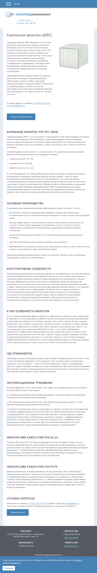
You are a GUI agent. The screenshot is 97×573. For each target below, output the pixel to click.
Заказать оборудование (21, 116)
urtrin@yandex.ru (17, 105)
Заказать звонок (24, 20)
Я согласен (8, 568)
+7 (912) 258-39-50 (25, 23)
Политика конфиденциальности (48, 555)
